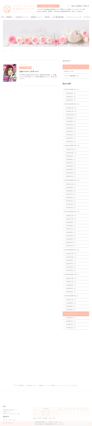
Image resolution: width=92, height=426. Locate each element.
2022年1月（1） (71, 245)
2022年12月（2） (71, 215)
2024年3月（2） (71, 173)
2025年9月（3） (71, 118)
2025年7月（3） (71, 124)
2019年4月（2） (71, 309)
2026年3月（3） (71, 93)
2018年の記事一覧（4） (71, 313)
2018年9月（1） (71, 317)
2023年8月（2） (71, 191)
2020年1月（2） (71, 291)
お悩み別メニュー (22, 17)
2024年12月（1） (71, 149)
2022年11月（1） (71, 219)
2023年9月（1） (71, 187)
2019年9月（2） (71, 303)
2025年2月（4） (71, 141)
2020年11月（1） (71, 281)
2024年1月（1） (71, 176)
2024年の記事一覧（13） (72, 145)
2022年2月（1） (71, 242)
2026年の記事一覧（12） (72, 89)
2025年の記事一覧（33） (72, 104)
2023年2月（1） (71, 204)
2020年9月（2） (71, 285)
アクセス (87, 17)
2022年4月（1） (71, 239)
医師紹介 (9, 17)
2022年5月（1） (71, 235)
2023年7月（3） (71, 194)
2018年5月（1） (71, 321)
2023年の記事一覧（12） (72, 180)
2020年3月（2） (71, 288)
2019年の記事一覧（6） (71, 295)
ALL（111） (68, 66)
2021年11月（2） (71, 253)
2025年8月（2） (71, 121)
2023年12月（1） (71, 184)
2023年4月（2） (71, 197)
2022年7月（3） (71, 229)
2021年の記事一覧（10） (72, 249)
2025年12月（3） (71, 108)
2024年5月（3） (71, 166)
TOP (2, 17)
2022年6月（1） (71, 232)
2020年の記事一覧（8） (71, 274)
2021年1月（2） (71, 270)
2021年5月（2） (71, 263)
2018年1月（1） (71, 327)
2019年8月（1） (71, 306)
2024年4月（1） (71, 169)
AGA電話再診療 (58, 17)
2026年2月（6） (71, 96)
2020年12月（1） (71, 278)
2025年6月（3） (71, 128)
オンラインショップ (74, 17)
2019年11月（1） (71, 299)
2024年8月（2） (71, 159)
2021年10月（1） (71, 257)
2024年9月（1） (71, 156)
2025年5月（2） (71, 131)
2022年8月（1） (71, 225)
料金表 (47, 17)
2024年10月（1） (71, 153)
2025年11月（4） (71, 111)
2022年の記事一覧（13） (72, 211)
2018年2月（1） (71, 324)
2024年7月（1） (71, 163)
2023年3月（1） (71, 201)
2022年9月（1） (71, 222)
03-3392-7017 (80, 6)
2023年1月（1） (71, 207)
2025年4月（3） (71, 135)
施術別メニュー (36, 17)
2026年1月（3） (71, 100)
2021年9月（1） (71, 260)
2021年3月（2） (71, 267)
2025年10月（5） (71, 114)
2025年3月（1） (71, 138)
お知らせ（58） (69, 71)
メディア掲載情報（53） (72, 75)
